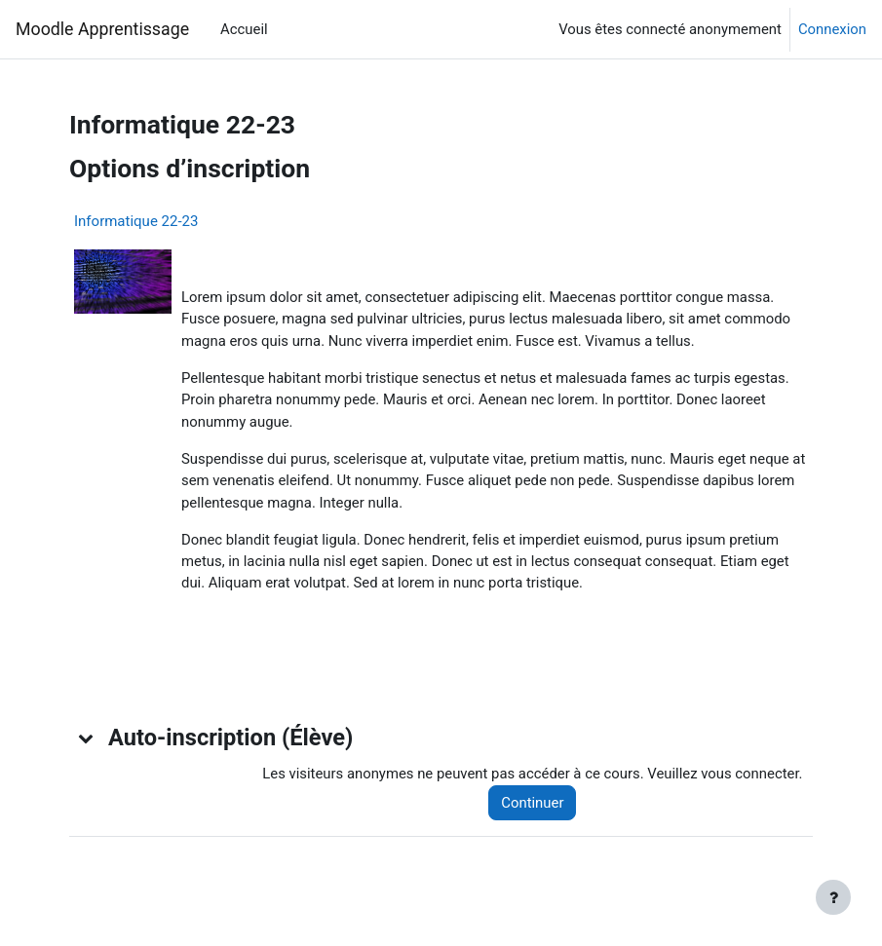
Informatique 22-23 (136, 221)
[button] (86, 737)
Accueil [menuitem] (244, 29)
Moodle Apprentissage (102, 29)
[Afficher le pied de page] (833, 897)
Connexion (832, 29)
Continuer (532, 803)
